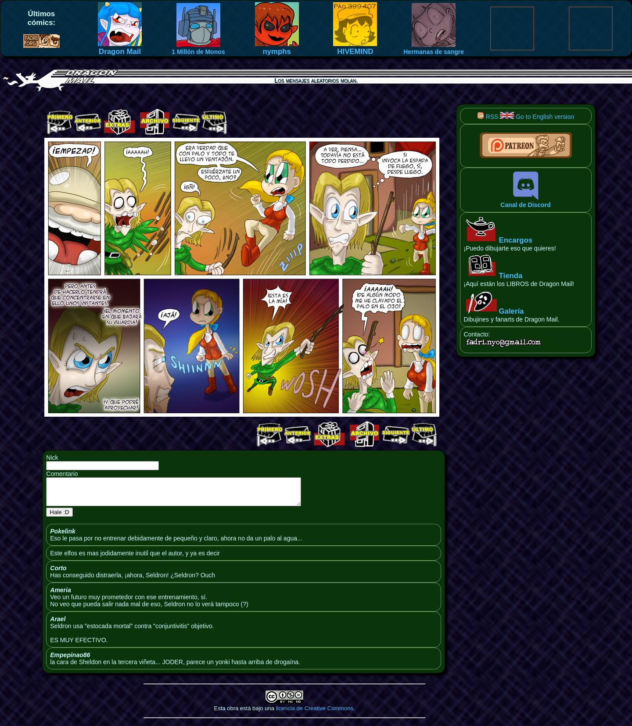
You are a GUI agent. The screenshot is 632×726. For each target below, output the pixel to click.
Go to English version (537, 116)
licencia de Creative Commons (314, 713)
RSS (488, 116)
